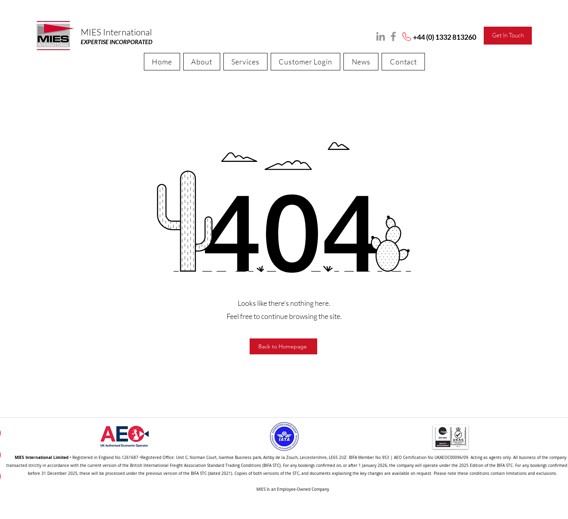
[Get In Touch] (508, 36)
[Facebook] (393, 36)
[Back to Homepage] (283, 346)
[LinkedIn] (380, 36)
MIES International (116, 32)
